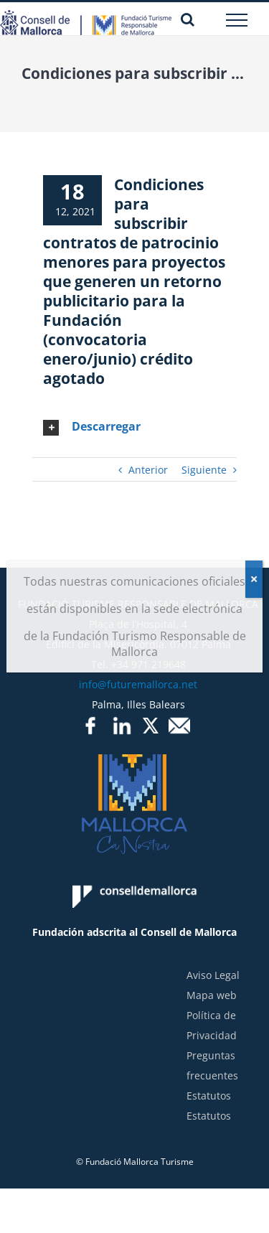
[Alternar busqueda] (187, 19)
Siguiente (204, 470)
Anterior (148, 470)
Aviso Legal (213, 975)
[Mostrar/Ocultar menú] (237, 20)
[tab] (134, 427)
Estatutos (209, 1095)
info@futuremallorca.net (138, 684)
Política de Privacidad (212, 1025)
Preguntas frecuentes (212, 1065)
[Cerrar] (254, 579)
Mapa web (212, 995)
